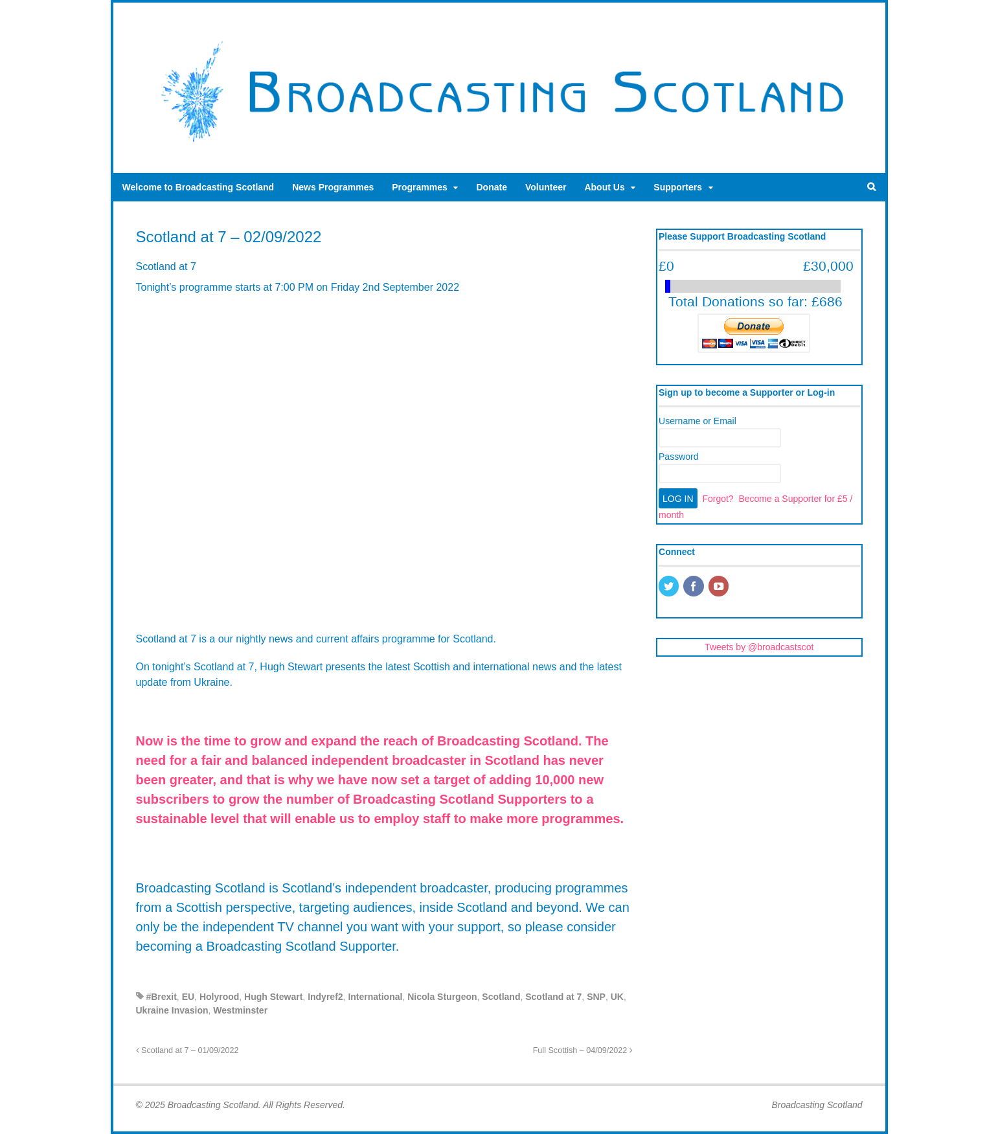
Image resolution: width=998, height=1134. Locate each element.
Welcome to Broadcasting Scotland (198, 187)
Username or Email (697, 421)
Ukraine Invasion (172, 1010)
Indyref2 (325, 997)
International (375, 997)
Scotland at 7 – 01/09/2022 (187, 1050)
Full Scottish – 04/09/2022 (583, 1050)
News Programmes (333, 187)
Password (678, 456)
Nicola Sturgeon (442, 997)
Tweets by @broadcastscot (759, 647)
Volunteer (546, 187)
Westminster (240, 1010)
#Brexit (161, 997)
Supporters (677, 187)
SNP (596, 997)
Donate (491, 187)
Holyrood (219, 997)
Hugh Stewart (273, 997)
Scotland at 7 (553, 997)
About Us (604, 187)
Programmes (420, 187)
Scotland (501, 997)
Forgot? (717, 498)
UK (617, 997)
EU (188, 997)
